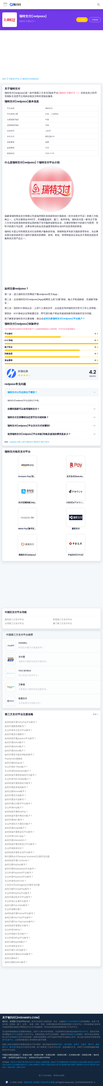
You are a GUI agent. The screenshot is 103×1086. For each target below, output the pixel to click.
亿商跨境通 (45, 1062)
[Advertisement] (51, 53)
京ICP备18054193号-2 (85, 1082)
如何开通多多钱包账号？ (16, 787)
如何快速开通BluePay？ (16, 811)
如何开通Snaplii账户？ (16, 828)
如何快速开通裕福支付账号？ (18, 783)
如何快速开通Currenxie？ (17, 860)
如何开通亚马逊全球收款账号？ (20, 754)
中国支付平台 (14, 78)
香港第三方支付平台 (62, 619)
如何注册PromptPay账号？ (18, 889)
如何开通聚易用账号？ (15, 726)
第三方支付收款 (45, 1075)
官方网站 (82, 19)
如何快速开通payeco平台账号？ (20, 738)
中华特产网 (20, 1062)
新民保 (92, 1064)
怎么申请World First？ (15, 880)
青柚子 (73, 1064)
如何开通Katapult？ (14, 762)
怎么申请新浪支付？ (14, 848)
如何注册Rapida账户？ (16, 941)
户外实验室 (73, 1062)
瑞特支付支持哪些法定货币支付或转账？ (28, 417)
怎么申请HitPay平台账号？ (17, 937)
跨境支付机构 (58, 1075)
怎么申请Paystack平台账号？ (19, 872)
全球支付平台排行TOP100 (39, 1057)
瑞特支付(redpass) (30, 78)
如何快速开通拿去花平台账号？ (20, 852)
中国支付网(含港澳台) (11, 1055)
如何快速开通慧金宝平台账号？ (20, 832)
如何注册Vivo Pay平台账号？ (19, 917)
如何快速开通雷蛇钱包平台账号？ (21, 775)
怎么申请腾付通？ (13, 909)
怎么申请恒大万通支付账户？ (18, 823)
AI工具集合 (36, 1062)
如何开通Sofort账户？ (15, 742)
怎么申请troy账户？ (14, 807)
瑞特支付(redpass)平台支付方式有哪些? (28, 425)
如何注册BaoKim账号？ (16, 962)
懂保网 (79, 1064)
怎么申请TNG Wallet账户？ (18, 779)
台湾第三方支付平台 (14, 623)
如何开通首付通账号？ (15, 734)
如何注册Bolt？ (12, 958)
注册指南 (95, 19)
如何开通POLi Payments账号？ (20, 921)
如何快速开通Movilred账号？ (19, 954)
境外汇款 (73, 1034)
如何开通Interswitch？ (16, 840)
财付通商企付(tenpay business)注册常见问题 (27, 856)
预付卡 (91, 1044)
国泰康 (64, 1064)
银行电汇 (59, 1044)
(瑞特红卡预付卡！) (68, 92)
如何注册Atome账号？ (16, 791)
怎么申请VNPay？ (13, 929)
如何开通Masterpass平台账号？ (20, 868)
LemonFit (86, 1064)
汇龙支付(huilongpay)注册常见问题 (22, 884)
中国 (18, 442)
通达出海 (28, 1062)
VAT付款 (15, 1034)
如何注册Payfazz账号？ (16, 864)
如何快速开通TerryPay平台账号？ (21, 722)
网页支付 (37, 442)
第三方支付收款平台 (72, 1021)
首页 (4, 78)
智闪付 (13, 1062)
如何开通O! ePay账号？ (16, 950)
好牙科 (8, 1064)
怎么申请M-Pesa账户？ (16, 766)
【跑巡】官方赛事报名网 (59, 1062)
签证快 (90, 1062)
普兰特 (58, 1064)
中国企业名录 (51, 1064)
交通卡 (83, 1044)
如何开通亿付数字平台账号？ (18, 803)
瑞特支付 (29, 442)
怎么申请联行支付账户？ (16, 933)
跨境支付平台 (82, 1031)
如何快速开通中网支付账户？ (18, 815)
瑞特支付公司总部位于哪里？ (22, 392)
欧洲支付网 (38, 1055)
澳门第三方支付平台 (62, 623)
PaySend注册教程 (13, 758)
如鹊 (69, 1064)
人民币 (23, 442)
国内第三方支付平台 (14, 619)
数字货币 (13, 1047)
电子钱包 (68, 1044)
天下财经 (42, 1064)
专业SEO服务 (82, 1062)
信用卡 (76, 1044)
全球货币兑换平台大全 (17, 1057)
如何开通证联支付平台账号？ (18, 897)
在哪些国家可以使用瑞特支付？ (23, 408)
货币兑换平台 (7, 1039)
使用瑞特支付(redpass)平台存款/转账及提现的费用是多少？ (39, 434)
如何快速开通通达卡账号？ (17, 925)
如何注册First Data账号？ (17, 905)
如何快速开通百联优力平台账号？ (21, 844)
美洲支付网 (61, 1055)
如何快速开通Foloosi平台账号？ (20, 913)
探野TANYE (21, 1067)
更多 (95, 714)
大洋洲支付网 (74, 1055)
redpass (13, 442)
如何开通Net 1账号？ (14, 819)
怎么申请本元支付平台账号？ (18, 730)
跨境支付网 (86, 1055)
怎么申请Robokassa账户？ (18, 771)
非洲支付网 (50, 1055)
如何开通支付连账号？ (15, 795)
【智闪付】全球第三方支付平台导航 (39, 1082)
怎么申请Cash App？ (15, 836)
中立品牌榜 (16, 1064)
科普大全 (23, 1064)
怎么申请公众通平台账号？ (17, 901)
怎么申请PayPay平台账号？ (18, 893)
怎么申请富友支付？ (14, 946)
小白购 (30, 1064)
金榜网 (35, 1064)
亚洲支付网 (27, 1055)
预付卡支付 (45, 442)
